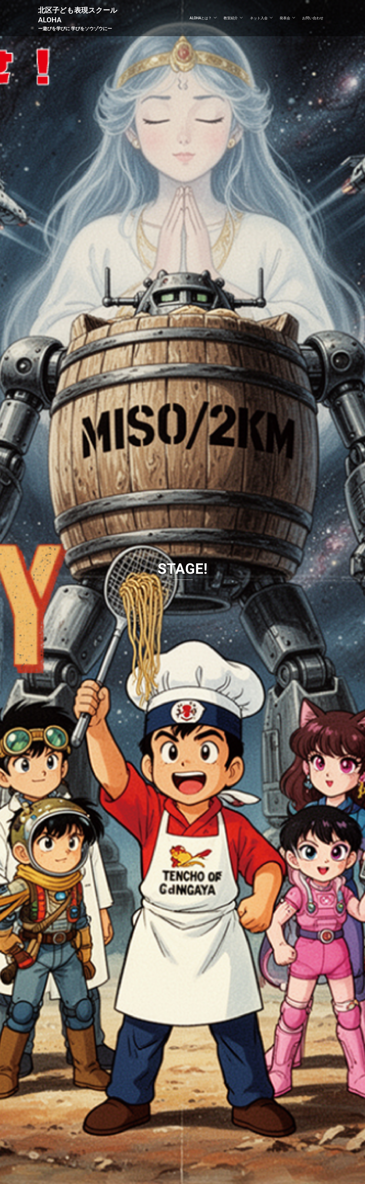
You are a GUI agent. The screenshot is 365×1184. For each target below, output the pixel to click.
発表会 (285, 18)
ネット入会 (259, 18)
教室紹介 (231, 18)
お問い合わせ (312, 18)
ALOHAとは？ (201, 18)
